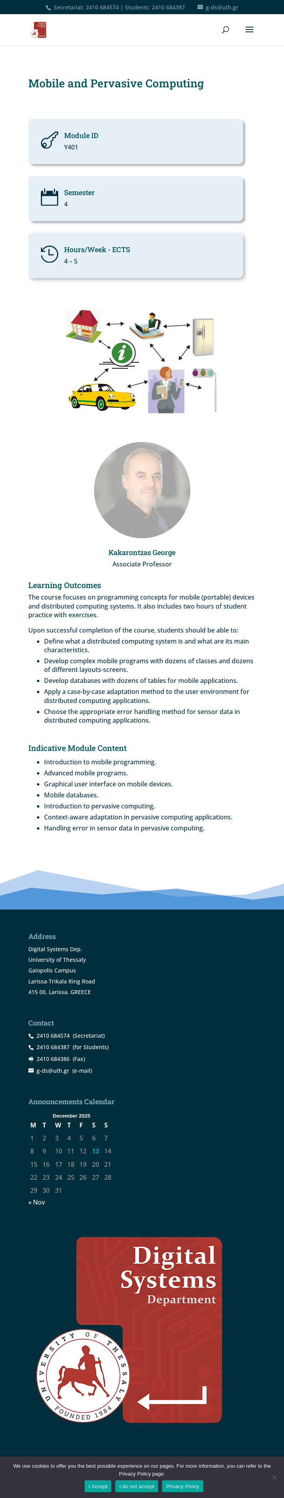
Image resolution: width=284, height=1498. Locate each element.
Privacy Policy (182, 1486)
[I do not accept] (274, 1477)
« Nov (36, 1202)
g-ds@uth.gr (53, 1070)
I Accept (98, 1486)
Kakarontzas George (142, 552)
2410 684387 (168, 7)
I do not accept (136, 1486)
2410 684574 (102, 7)
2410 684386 (53, 1059)
